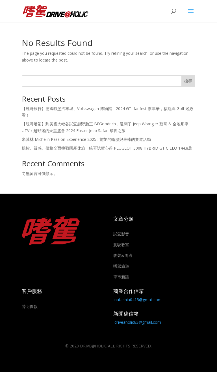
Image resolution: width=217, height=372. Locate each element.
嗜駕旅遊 (121, 266)
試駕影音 (121, 234)
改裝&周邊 (122, 255)
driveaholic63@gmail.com (137, 322)
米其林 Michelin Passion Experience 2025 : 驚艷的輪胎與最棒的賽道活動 (86, 139)
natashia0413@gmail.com (138, 299)
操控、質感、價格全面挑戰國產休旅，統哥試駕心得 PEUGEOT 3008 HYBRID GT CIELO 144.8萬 (107, 148)
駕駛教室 (121, 244)
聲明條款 (30, 306)
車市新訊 (121, 276)
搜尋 (188, 81)
